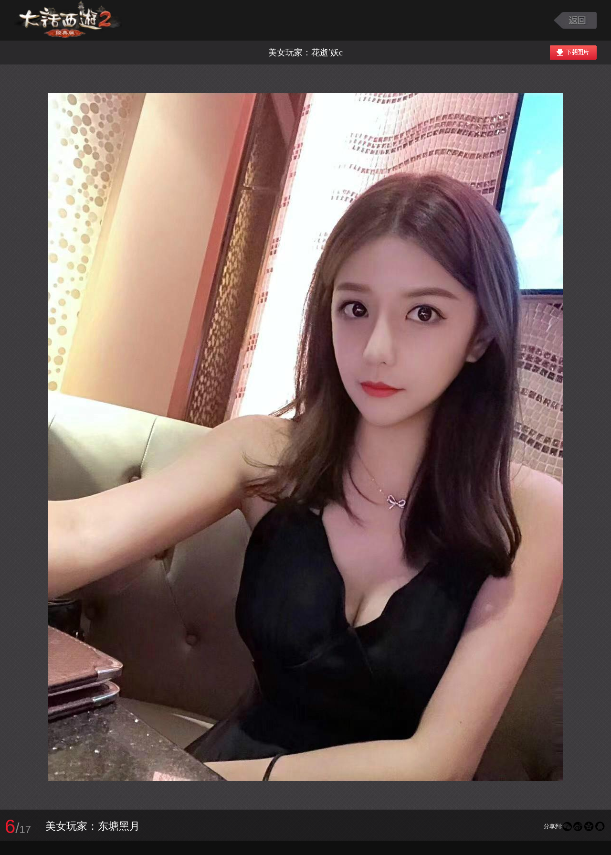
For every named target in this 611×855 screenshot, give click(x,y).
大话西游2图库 (68, 20)
